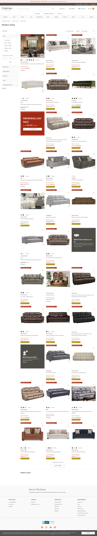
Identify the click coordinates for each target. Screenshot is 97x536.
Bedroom (5, 17)
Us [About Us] (33, 502)
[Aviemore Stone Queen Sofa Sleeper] (58, 450)
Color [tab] (4, 80)
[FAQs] (79, 504)
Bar (31, 17)
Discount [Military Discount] (58, 504)
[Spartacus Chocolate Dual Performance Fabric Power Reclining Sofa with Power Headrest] (84, 293)
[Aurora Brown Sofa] (58, 293)
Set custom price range (7, 55)
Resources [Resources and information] (60, 13)
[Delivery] (79, 506)
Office (73, 17)
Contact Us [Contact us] (93, 4)
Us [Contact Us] (80, 502)
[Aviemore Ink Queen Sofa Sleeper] (84, 450)
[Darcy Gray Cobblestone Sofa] (32, 295)
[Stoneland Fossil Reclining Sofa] (58, 100)
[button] (62, 9)
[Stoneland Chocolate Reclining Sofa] (84, 139)
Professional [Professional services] (37, 13)
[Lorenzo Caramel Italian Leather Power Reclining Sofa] (32, 178)
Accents (65, 17)
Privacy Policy (52, 533)
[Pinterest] (55, 528)
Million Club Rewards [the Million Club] (49, 13)
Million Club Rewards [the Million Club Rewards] (83, 513)
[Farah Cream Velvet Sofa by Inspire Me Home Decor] (32, 102)
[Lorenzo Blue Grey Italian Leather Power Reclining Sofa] (58, 409)
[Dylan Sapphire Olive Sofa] (84, 100)
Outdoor (56, 17)
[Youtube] (51, 528)
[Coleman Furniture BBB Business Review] (48, 523)
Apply (10, 62)
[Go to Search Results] (53, 9)
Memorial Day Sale (24, 66)
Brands (91, 17)
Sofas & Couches (15, 21)
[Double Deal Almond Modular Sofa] (84, 371)
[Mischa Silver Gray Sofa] (58, 215)
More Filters (4, 88)
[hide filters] (5, 31)
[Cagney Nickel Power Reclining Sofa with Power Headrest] (84, 409)
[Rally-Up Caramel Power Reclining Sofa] (84, 215)
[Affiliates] (56, 510)
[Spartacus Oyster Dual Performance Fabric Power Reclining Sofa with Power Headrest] (58, 138)
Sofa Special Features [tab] (8, 84)
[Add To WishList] (42, 37)
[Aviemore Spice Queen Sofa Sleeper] (32, 450)
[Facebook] (42, 528)
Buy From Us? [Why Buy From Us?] (35, 504)
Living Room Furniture (6, 21)
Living (14, 17)
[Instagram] (46, 528)
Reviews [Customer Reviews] (81, 515)
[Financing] (57, 506)
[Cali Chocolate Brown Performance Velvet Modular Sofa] (32, 62)
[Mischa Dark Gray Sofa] (58, 371)
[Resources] (57, 508)
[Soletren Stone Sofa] (58, 60)
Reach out (25, 362)
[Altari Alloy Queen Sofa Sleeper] (32, 217)
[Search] (35, 8)
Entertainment (39, 17)
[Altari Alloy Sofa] (58, 178)
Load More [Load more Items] (57, 465)
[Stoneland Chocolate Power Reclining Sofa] (32, 333)
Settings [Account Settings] (12, 502)
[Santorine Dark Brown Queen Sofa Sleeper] (58, 333)
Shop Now (32, 129)
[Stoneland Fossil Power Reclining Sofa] (58, 256)
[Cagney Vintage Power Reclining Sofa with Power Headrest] (32, 409)
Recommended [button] (84, 31)
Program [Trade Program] (58, 502)
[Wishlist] (10, 506)
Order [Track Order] (11, 504)
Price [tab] (4, 36)
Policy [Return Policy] (80, 508)
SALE (83, 17)
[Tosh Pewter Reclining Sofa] (84, 178)
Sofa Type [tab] (5, 75)
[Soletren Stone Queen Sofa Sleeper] (84, 60)
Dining (22, 17)
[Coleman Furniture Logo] (7, 10)
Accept (88, 533)
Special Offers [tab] (6, 71)
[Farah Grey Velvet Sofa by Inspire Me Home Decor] (32, 258)
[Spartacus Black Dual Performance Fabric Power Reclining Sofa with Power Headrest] (84, 332)
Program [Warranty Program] (81, 510)
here (69, 533)
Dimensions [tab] (5, 66)
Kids (48, 17)
